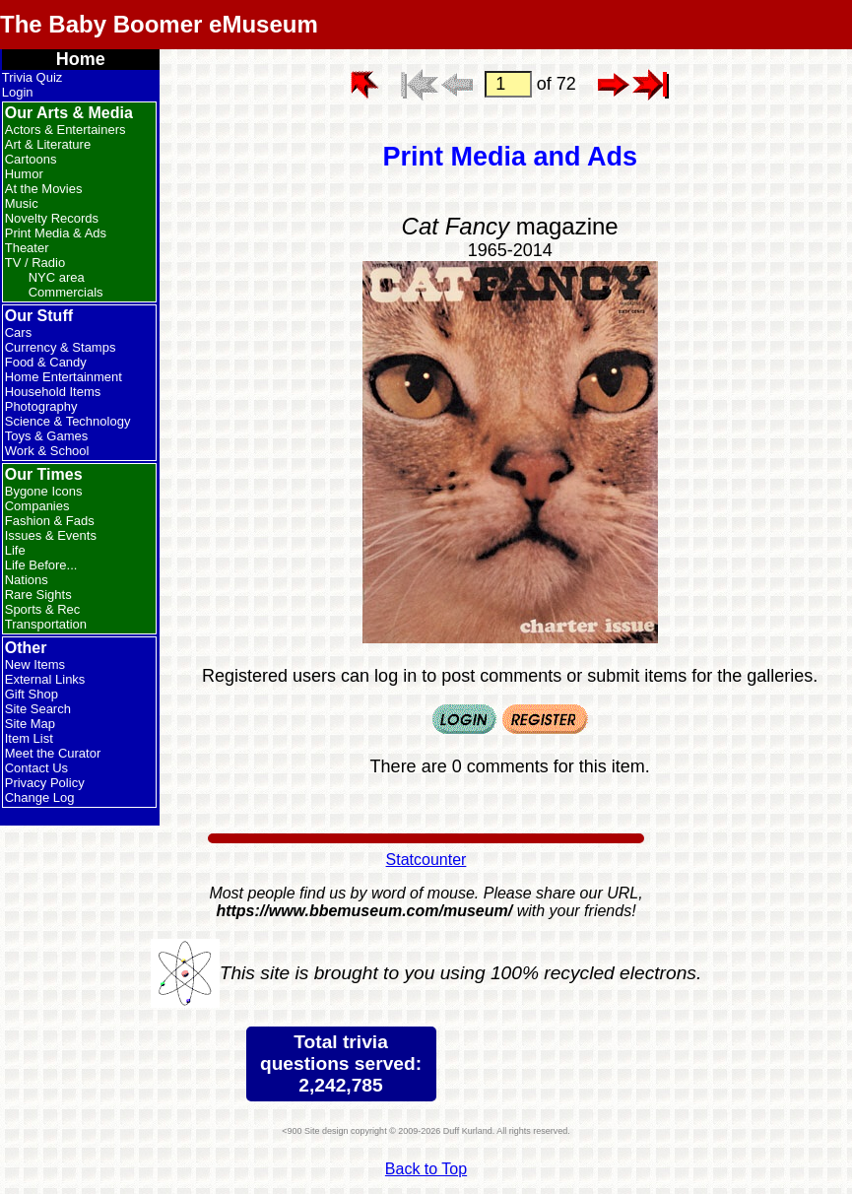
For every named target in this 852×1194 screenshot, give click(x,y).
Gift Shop (31, 694)
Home (80, 59)
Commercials (66, 292)
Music (21, 203)
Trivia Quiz (32, 77)
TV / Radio (35, 262)
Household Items (53, 391)
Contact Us (36, 768)
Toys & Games (47, 436)
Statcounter (426, 859)
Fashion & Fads (50, 520)
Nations (26, 579)
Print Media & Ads (55, 233)
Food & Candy (46, 362)
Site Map (30, 723)
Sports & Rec (43, 609)
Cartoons (31, 159)
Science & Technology (68, 421)
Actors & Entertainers (65, 129)
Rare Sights (38, 594)
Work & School (47, 450)
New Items (35, 664)
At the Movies (44, 188)
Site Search (38, 708)
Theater (27, 247)
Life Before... (41, 565)
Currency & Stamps (60, 347)
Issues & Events (51, 535)
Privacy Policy (45, 782)
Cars (18, 332)
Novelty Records (51, 218)
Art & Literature (48, 144)
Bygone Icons (44, 491)
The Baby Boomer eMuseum (159, 24)
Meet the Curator (53, 753)
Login (17, 92)
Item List (29, 738)
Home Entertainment (63, 376)
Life (15, 550)
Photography (41, 406)
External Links (45, 679)
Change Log (40, 797)
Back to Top (426, 1169)
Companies (37, 505)
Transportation (46, 624)
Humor (24, 173)
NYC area (57, 277)
